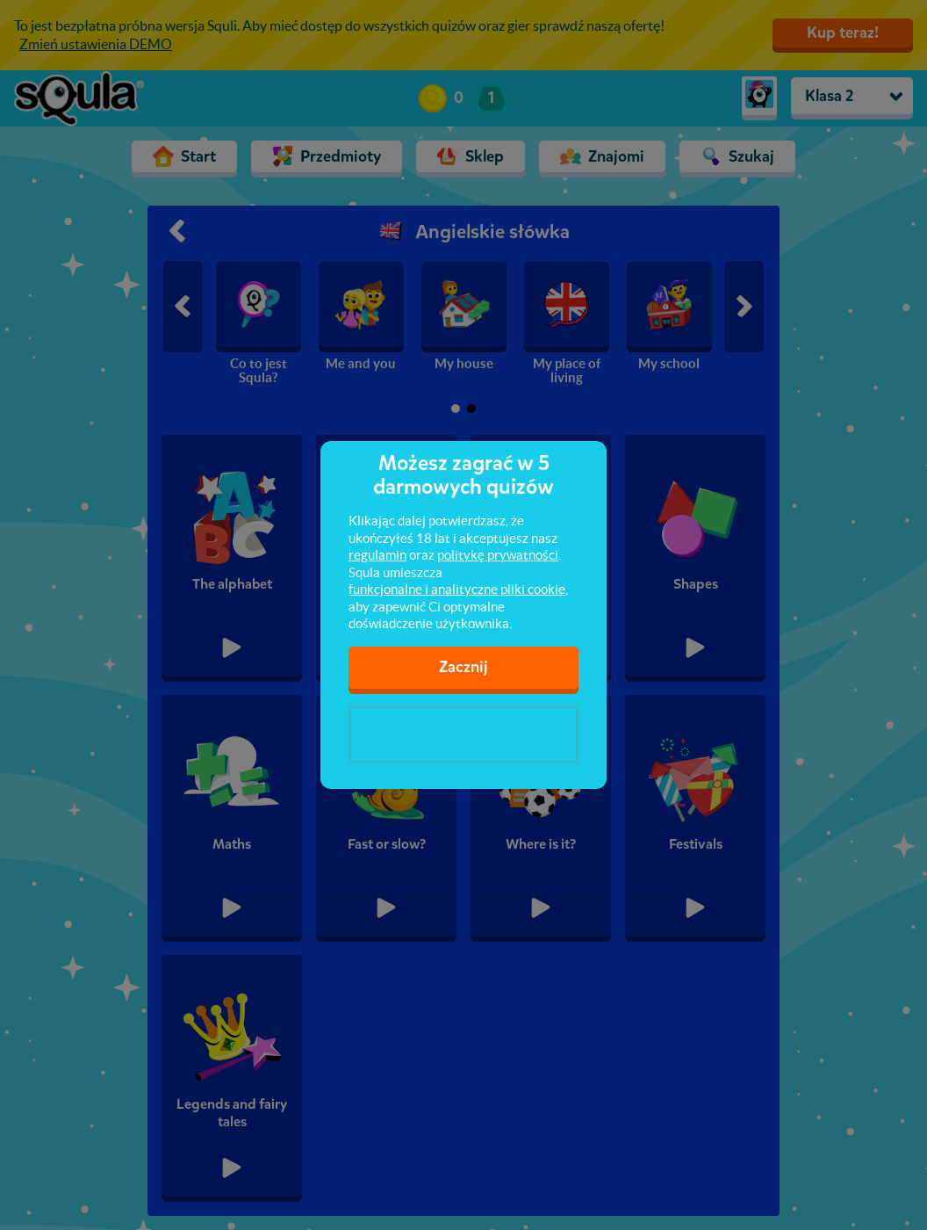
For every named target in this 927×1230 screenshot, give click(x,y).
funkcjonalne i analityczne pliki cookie (457, 589)
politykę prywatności (497, 554)
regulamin (377, 554)
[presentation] (463, 734)
